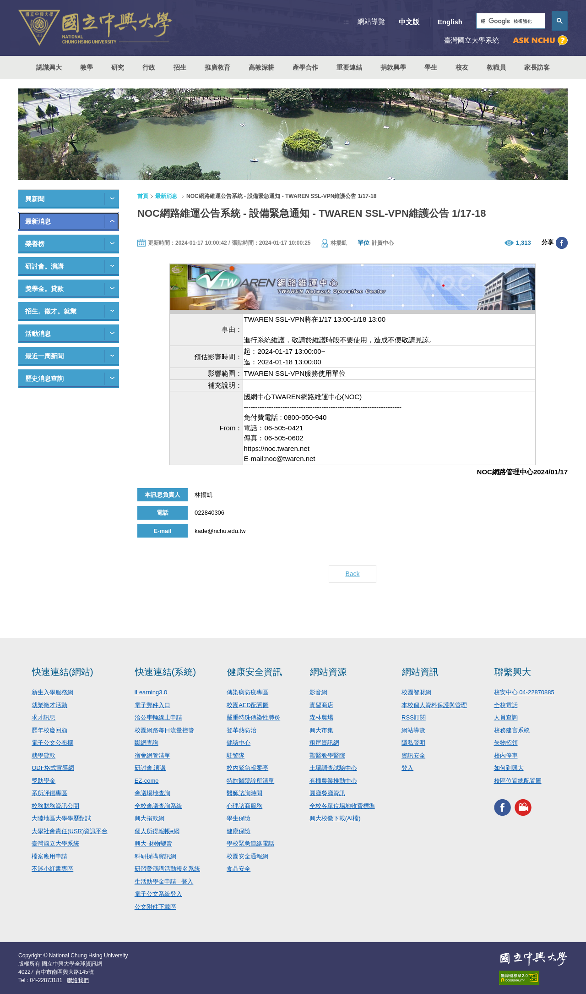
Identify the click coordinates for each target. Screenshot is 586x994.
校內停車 (506, 755)
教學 (86, 67)
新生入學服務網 (52, 692)
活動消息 (38, 333)
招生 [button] (180, 67)
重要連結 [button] (349, 67)
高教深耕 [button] (261, 67)
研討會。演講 (44, 266)
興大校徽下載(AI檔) (335, 818)
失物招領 (506, 742)
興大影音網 (523, 807)
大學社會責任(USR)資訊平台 (70, 831)
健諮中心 (238, 742)
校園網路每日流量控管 (164, 730)
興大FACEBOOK (502, 807)
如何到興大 (509, 767)
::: (346, 22)
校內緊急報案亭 (247, 767)
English (450, 22)
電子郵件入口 (152, 705)
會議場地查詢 (152, 793)
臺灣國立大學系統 (55, 843)
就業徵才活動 (49, 705)
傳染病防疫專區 (247, 692)
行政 (148, 67)
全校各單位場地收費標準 (342, 805)
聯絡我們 (78, 980)
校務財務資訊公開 (55, 805)
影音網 (318, 692)
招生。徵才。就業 (50, 311)
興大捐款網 (149, 818)
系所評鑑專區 (49, 793)
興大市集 (321, 730)
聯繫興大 (512, 672)
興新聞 (34, 199)
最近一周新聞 (44, 356)
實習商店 (321, 705)
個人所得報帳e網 (157, 831)
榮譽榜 (34, 243)
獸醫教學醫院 (327, 755)
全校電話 (506, 705)
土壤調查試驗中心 (333, 767)
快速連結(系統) (165, 672)
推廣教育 (217, 67)
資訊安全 (413, 755)
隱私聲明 (413, 742)
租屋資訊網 (324, 742)
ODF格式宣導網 (53, 767)
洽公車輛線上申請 (158, 717)
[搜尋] (510, 21)
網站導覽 (371, 21)
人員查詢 (506, 717)
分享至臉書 (562, 243)
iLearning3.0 (151, 692)
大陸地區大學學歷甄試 (61, 818)
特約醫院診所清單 (250, 780)
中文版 (409, 22)
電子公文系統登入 (158, 893)
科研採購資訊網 (155, 856)
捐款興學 (393, 67)
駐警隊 (235, 755)
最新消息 (38, 221)
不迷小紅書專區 (52, 868)
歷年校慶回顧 (49, 730)
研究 (117, 67)
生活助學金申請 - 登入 (164, 881)
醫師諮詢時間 (244, 793)
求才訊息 (43, 717)
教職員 (496, 67)
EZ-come (147, 780)
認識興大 (49, 67)
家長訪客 (537, 67)
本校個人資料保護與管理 (434, 705)
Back (352, 573)
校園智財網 (416, 692)
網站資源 (328, 672)
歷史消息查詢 (44, 378)
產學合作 (305, 67)
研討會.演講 (150, 767)
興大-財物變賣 (153, 843)
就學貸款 (43, 755)
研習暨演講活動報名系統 (167, 868)
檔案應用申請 (49, 856)
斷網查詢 (146, 742)
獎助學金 (43, 780)
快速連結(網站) (62, 672)
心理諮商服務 (244, 805)
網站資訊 (420, 672)
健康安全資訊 (254, 672)
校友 (462, 67)
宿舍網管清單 (152, 755)
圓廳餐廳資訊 (327, 793)
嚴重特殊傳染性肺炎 (253, 717)
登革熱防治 (241, 730)
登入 (407, 767)
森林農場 (321, 717)
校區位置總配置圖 (518, 780)
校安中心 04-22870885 (524, 692)
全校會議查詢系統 (158, 805)
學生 (430, 67)
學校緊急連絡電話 (250, 843)
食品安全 (238, 868)
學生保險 (238, 818)
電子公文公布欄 (52, 742)
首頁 (142, 196)
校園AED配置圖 (248, 705)
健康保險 (238, 831)
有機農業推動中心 (333, 780)
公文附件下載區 (155, 906)
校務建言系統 (512, 730)
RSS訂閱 (414, 717)
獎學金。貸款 (44, 288)
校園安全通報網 (247, 856)
